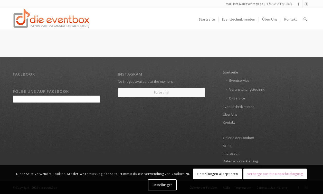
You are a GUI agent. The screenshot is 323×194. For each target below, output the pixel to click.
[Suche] (305, 19)
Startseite (230, 72)
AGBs (227, 145)
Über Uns (230, 114)
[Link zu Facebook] (298, 4)
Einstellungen (162, 185)
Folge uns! (161, 92)
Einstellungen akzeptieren (217, 174)
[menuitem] (206, 19)
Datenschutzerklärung (240, 161)
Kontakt (229, 122)
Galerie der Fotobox (238, 137)
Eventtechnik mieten (238, 106)
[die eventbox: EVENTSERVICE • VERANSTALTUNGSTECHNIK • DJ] (51, 19)
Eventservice (239, 80)
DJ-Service (237, 98)
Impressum (231, 153)
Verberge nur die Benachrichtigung (275, 174)
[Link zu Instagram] (306, 4)
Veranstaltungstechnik (246, 89)
